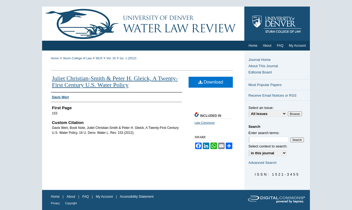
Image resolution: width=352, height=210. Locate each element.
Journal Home (259, 60)
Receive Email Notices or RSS (272, 95)
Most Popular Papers (264, 85)
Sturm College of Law (77, 58)
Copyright (71, 203)
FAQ (85, 197)
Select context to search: (267, 146)
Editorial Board (260, 72)
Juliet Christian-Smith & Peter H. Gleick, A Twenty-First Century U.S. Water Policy (115, 81)
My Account (104, 197)
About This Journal (263, 66)
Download (210, 82)
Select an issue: (261, 108)
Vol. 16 (111, 58)
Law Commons (205, 122)
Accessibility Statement (137, 197)
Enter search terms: (263, 133)
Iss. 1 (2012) (128, 58)
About (71, 197)
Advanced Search (262, 163)
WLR (99, 58)
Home (55, 58)
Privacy (55, 203)
